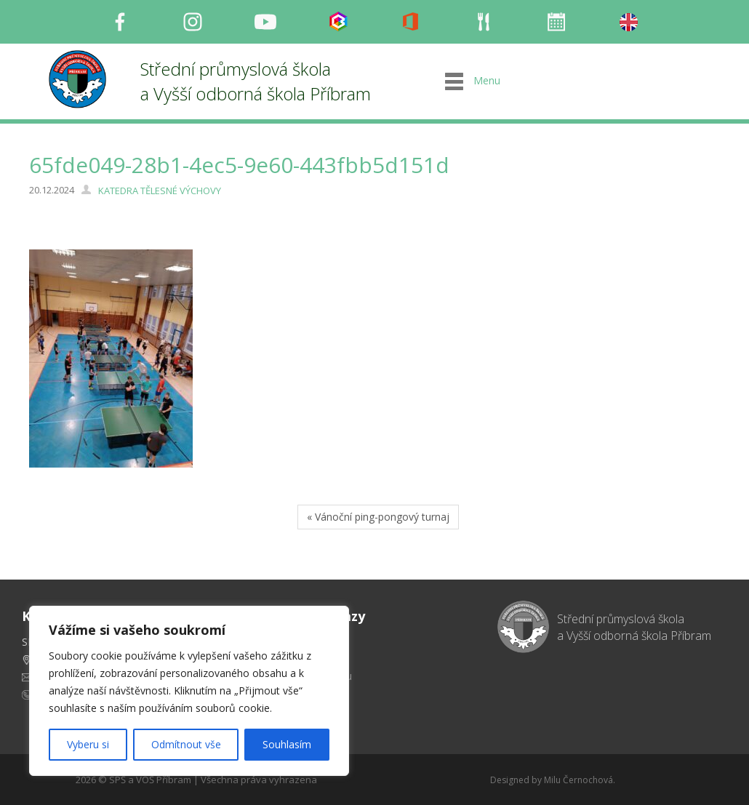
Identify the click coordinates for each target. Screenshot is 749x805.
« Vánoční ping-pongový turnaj (378, 517)
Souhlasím (287, 744)
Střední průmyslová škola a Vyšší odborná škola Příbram (255, 81)
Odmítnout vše (186, 744)
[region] (189, 691)
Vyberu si (88, 744)
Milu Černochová (578, 780)
